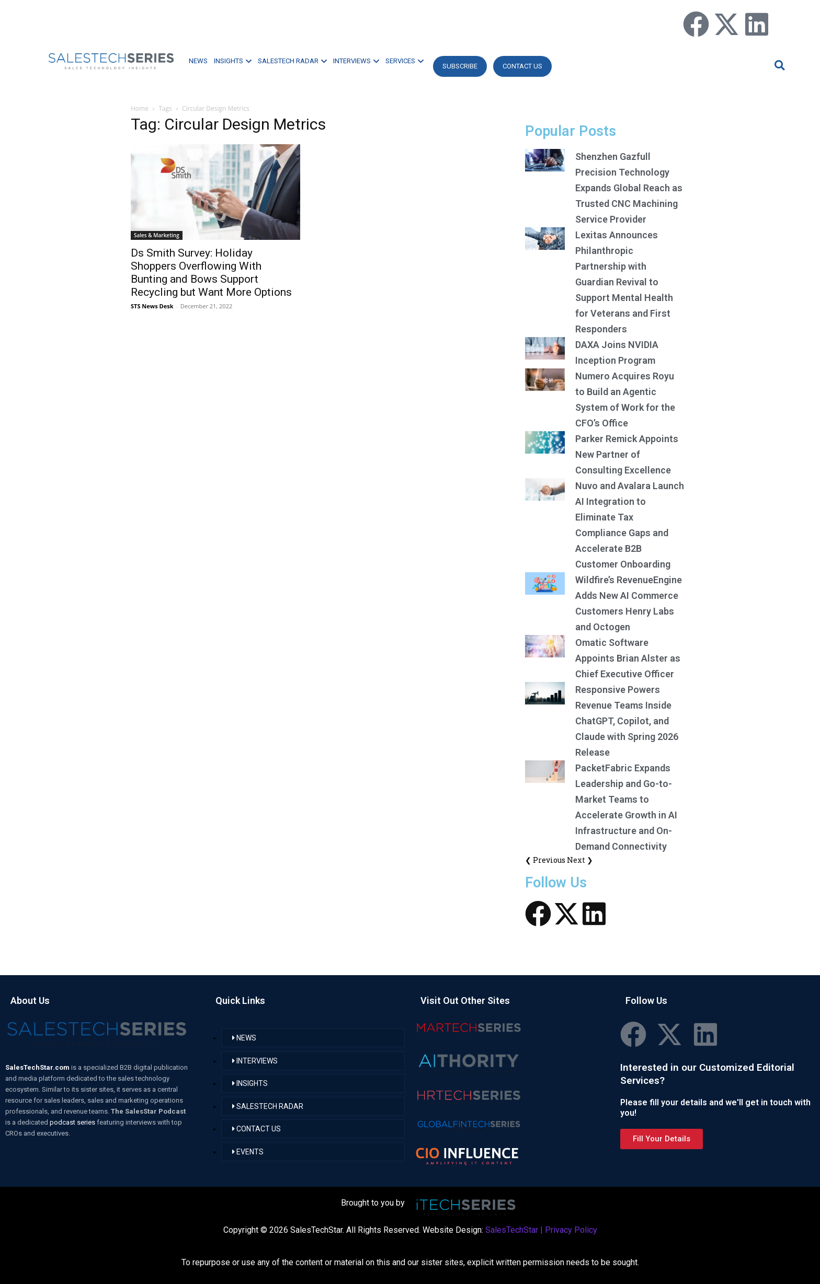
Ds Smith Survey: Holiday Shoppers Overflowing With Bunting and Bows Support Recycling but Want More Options (211, 272)
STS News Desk (152, 306)
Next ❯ (580, 860)
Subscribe (459, 66)
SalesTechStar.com (38, 1067)
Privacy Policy (571, 1230)
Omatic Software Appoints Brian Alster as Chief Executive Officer (627, 658)
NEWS (198, 61)
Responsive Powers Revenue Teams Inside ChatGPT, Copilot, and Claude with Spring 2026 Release (626, 721)
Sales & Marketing (156, 235)
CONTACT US (522, 66)
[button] (778, 65)
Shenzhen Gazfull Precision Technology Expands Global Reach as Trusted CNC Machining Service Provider (628, 188)
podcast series (73, 1122)
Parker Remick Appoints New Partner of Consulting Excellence (626, 454)
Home (140, 108)
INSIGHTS (233, 61)
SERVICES (404, 61)
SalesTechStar (511, 1230)
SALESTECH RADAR (292, 61)
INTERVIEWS (356, 61)
